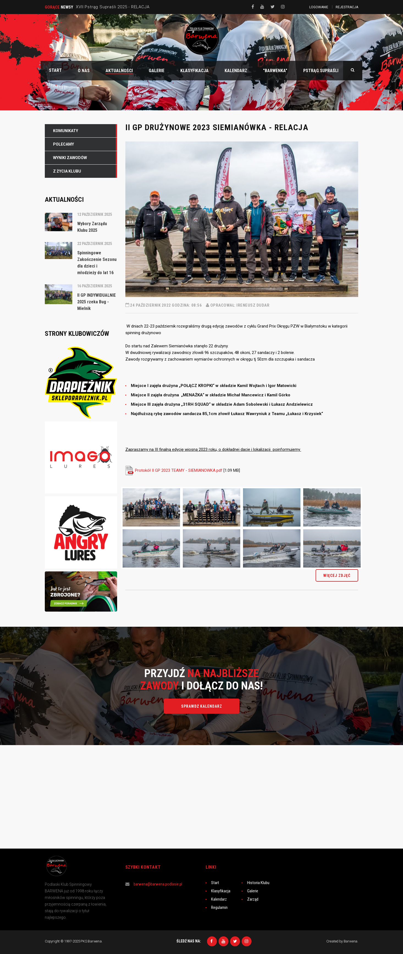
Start (215, 882)
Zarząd (252, 899)
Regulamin (219, 907)
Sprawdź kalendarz (201, 706)
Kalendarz (219, 899)
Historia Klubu (258, 882)
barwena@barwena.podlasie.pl (158, 884)
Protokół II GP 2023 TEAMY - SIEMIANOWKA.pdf (178, 470)
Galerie (252, 890)
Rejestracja (347, 7)
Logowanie (318, 7)
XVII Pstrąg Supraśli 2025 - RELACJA (112, 6)
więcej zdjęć (336, 575)
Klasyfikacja (220, 890)
